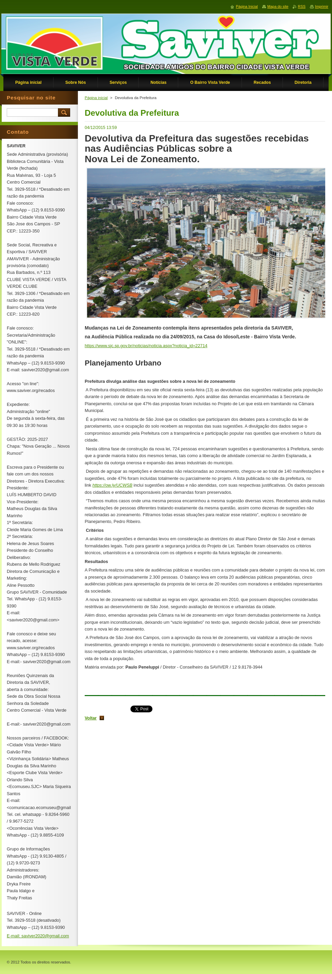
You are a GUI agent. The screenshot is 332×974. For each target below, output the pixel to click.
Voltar (91, 717)
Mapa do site (277, 6)
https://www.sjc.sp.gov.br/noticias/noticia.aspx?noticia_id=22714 (146, 345)
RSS (301, 6)
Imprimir (321, 6)
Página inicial (96, 98)
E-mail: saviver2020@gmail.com (38, 935)
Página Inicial (247, 6)
